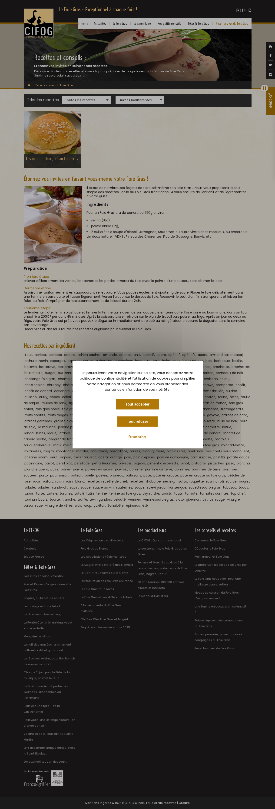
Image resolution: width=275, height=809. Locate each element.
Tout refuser (137, 421)
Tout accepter (138, 404)
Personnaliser (137, 436)
